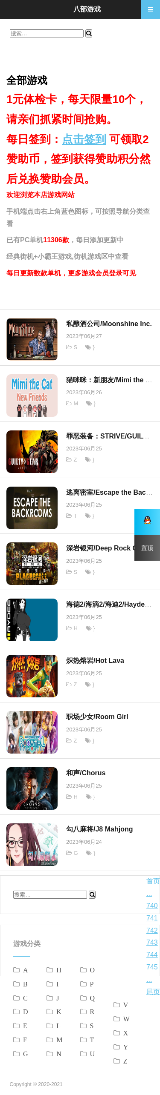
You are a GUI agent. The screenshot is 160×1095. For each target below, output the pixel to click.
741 (152, 918)
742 (152, 930)
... (149, 893)
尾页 (153, 991)
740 (152, 905)
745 (152, 967)
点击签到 (84, 139)
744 (152, 954)
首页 (153, 881)
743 (152, 942)
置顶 (147, 548)
